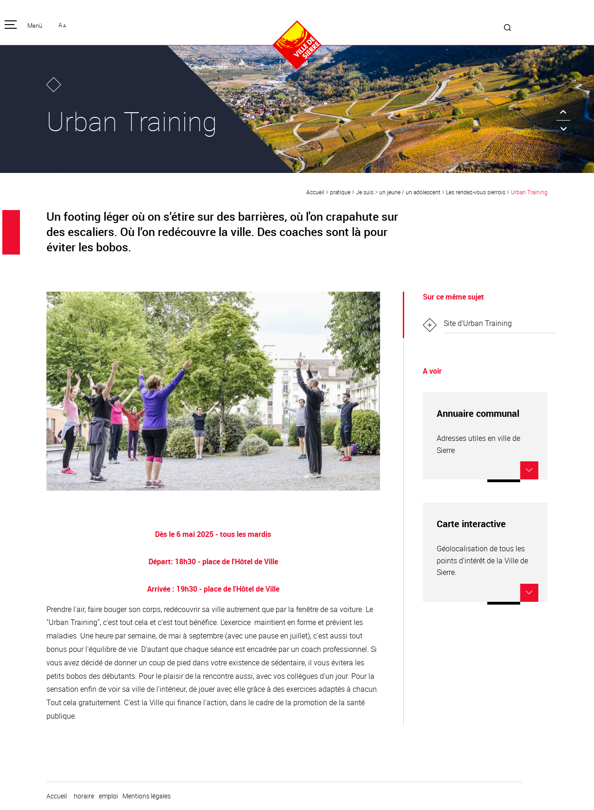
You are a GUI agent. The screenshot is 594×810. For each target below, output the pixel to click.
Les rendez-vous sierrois (475, 192)
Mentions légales (147, 796)
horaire (84, 796)
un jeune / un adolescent (409, 192)
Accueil (315, 192)
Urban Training (529, 192)
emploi (108, 796)
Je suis (365, 192)
